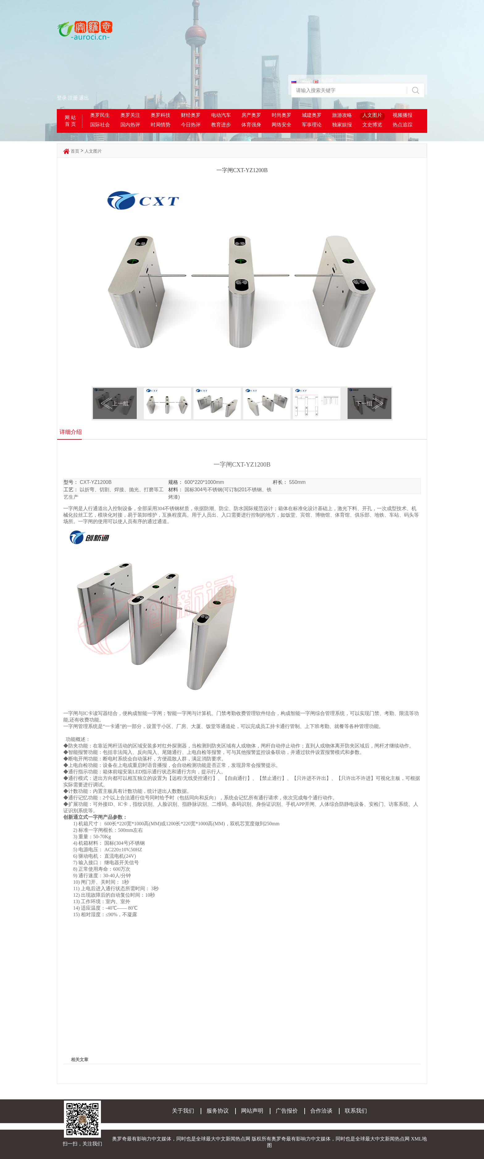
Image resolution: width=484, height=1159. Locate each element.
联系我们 (356, 1111)
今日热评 (191, 124)
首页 (75, 151)
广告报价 (287, 1111)
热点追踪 (402, 124)
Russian (301, 80)
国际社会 (100, 124)
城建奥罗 (312, 115)
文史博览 (372, 124)
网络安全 (281, 124)
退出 (84, 97)
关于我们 (183, 1111)
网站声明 (252, 1111)
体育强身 (251, 124)
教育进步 (221, 124)
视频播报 (402, 115)
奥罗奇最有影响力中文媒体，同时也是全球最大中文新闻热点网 (340, 1138)
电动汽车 (221, 115)
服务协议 (218, 1111)
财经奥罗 (191, 115)
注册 (73, 97)
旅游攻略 (342, 115)
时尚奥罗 (281, 115)
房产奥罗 (251, 115)
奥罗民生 (100, 115)
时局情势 (160, 124)
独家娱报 (342, 124)
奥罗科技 (160, 115)
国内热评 (130, 124)
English (323, 80)
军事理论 (312, 124)
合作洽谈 (321, 1111)
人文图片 (372, 115)
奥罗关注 (130, 115)
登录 (62, 97)
